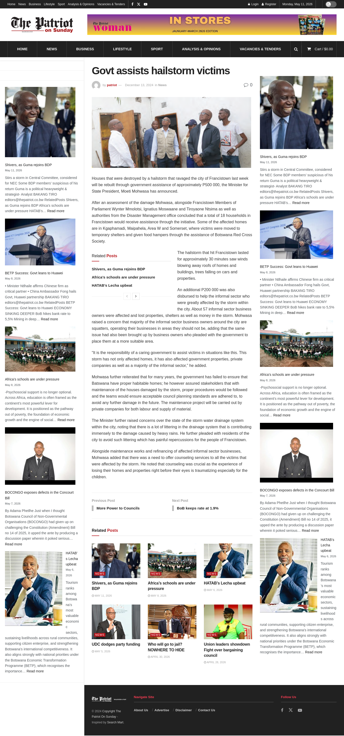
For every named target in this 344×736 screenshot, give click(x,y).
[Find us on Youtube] (300, 711)
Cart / (324, 49)
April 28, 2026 (215, 662)
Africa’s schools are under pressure (32, 379)
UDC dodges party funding (116, 645)
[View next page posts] (136, 296)
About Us (141, 710)
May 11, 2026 (102, 596)
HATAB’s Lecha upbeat (72, 558)
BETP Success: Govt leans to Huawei (34, 273)
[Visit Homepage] (42, 25)
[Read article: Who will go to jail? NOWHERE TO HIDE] (172, 622)
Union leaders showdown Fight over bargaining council (227, 650)
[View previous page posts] (127, 296)
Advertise (162, 710)
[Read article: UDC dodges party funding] (116, 622)
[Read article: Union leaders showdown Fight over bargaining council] (228, 622)
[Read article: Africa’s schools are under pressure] (172, 561)
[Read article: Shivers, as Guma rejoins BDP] (116, 561)
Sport (61, 4)
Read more (55, 211)
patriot (112, 85)
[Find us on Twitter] (290, 711)
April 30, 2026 (159, 657)
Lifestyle (49, 4)
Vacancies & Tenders (111, 4)
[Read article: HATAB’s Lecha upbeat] (228, 561)
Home (11, 4)
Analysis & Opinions (81, 4)
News (22, 4)
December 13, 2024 (139, 85)
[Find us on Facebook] (282, 711)
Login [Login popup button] (253, 4)
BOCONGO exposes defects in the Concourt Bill (297, 490)
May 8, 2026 (157, 596)
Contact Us (206, 710)
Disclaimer (184, 710)
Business (35, 4)
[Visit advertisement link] (212, 24)
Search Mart (115, 723)
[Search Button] (296, 49)
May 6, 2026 (213, 590)
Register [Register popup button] (269, 4)
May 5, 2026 (101, 651)
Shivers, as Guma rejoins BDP (28, 165)
